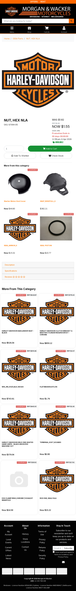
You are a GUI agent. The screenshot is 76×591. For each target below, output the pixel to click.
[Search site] (71, 21)
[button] (20, 156)
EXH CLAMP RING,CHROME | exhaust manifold (17, 499)
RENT (43, 1)
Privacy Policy (42, 541)
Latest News (8, 557)
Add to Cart (50, 148)
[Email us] (63, 562)
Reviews (15, 277)
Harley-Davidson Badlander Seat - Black (18, 332)
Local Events (8, 541)
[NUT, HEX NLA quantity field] (14, 149)
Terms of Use (42, 533)
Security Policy (42, 557)
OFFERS (34, 1)
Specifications (11, 271)
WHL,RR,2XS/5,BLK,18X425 (12, 387)
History (25, 534)
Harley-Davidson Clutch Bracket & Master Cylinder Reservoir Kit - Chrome (56, 333)
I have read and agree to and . (63, 554)
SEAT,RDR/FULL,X (48, 201)
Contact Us (25, 548)
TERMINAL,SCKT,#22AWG (50, 442)
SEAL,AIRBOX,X (10, 245)
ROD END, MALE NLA (48, 498)
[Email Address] (58, 548)
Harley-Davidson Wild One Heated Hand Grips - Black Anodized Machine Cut (17, 444)
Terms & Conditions (61, 554)
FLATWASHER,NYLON (48, 387)
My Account (8, 533)
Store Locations (25, 540)
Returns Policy (42, 549)
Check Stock (56, 155)
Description (10, 265)
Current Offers (8, 549)
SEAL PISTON (46, 245)
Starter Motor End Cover (15, 201)
